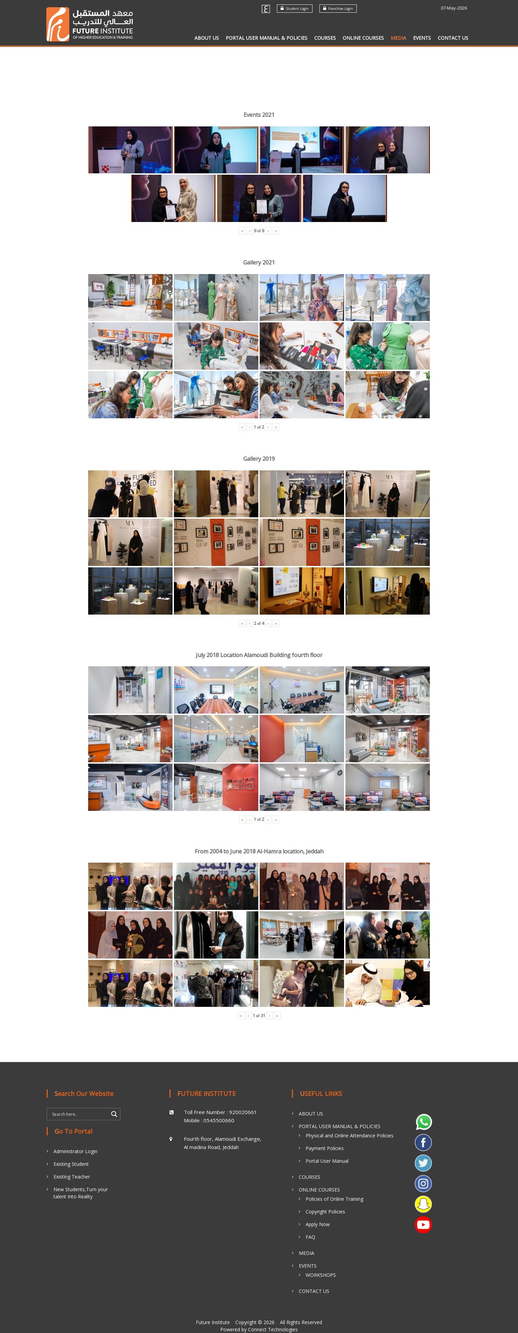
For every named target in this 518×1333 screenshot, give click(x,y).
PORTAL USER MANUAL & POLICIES (266, 38)
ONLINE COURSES (363, 38)
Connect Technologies (273, 1329)
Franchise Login (338, 8)
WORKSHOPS (321, 1275)
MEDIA (398, 38)
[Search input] (79, 1114)
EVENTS (422, 38)
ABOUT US (207, 38)
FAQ (310, 1237)
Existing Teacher (72, 1176)
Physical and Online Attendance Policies (349, 1135)
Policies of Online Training (334, 1199)
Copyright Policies (325, 1211)
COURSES (325, 38)
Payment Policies (325, 1148)
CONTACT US (453, 38)
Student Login (295, 8)
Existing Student (71, 1164)
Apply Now (318, 1224)
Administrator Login (75, 1151)
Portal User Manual (327, 1161)
